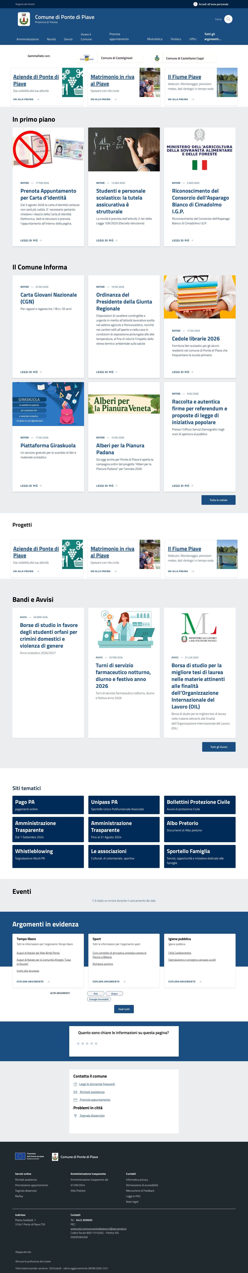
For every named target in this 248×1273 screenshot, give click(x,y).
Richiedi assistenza (26, 1180)
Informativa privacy (137, 1180)
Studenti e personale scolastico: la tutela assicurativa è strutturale (120, 201)
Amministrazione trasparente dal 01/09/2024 (89, 1182)
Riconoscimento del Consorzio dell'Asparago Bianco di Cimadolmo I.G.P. (200, 201)
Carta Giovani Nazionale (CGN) (48, 298)
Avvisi (23, 617)
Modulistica (154, 39)
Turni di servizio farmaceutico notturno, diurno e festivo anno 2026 (123, 675)
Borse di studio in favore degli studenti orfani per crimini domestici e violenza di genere (49, 635)
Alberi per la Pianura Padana (120, 448)
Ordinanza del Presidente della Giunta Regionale (124, 301)
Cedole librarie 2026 (196, 338)
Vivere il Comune (86, 36)
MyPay (19, 1196)
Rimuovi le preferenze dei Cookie (33, 1261)
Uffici (192, 39)
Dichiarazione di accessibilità (142, 1185)
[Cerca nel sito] (228, 19)
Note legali (132, 1202)
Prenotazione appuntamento (31, 1185)
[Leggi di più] (31, 240)
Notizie (24, 183)
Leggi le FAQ (133, 1196)
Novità (51, 39)
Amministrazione (28, 39)
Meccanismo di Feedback (140, 1191)
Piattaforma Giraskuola (48, 445)
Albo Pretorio (78, 1191)
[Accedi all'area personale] (212, 4)
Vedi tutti (124, 1009)
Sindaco (176, 39)
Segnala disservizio (26, 1191)
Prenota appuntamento (119, 36)
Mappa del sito (23, 1252)
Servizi (68, 39)
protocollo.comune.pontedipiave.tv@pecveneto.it (99, 1229)
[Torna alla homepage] (76, 1157)
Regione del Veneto (25, 4)
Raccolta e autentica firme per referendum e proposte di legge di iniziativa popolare (199, 411)
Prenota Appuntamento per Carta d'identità (48, 194)
